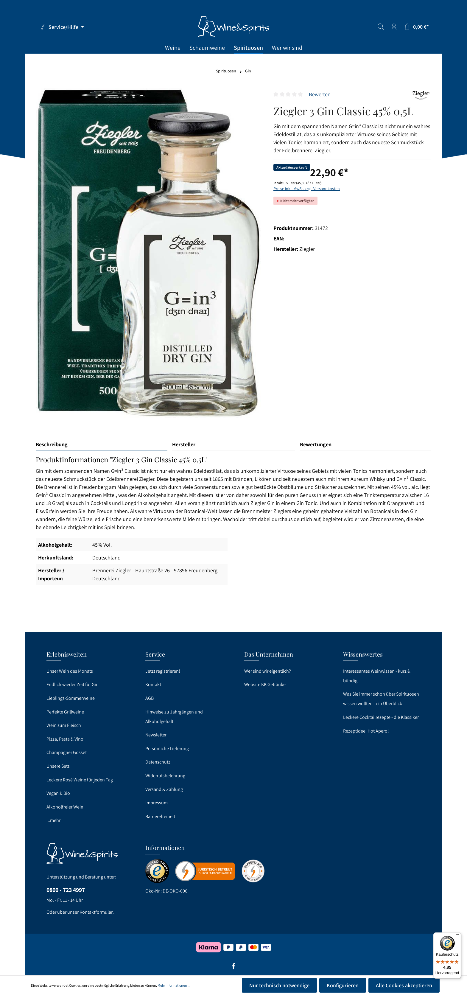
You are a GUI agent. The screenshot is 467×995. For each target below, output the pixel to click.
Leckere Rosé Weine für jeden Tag (79, 780)
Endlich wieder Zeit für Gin (72, 684)
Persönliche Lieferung (167, 748)
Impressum (156, 803)
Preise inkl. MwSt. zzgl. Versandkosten (306, 188)
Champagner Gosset (66, 752)
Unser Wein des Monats (69, 671)
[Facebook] (233, 968)
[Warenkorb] (416, 27)
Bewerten (320, 94)
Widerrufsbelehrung (165, 775)
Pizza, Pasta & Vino (64, 739)
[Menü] (457, 936)
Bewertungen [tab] (315, 444)
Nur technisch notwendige (279, 985)
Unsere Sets (58, 766)
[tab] (101, 444)
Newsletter (155, 735)
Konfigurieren (343, 985)
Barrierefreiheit (160, 816)
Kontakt (153, 684)
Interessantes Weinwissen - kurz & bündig (376, 676)
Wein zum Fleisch (63, 725)
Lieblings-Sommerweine (70, 698)
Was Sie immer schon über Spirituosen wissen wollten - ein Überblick (381, 699)
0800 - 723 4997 (65, 890)
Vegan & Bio (58, 793)
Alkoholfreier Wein (64, 807)
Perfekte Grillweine (65, 712)
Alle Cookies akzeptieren (404, 985)
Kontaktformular (96, 912)
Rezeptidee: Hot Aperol (366, 731)
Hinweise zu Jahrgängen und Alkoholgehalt (174, 717)
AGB (149, 698)
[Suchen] (381, 27)
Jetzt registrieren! (162, 671)
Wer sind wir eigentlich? (267, 671)
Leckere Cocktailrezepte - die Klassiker (381, 717)
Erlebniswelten (66, 654)
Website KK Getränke (265, 684)
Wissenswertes (363, 654)
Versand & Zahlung (164, 789)
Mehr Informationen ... (174, 985)
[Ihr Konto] (394, 27)
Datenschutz (157, 762)
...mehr (53, 820)
